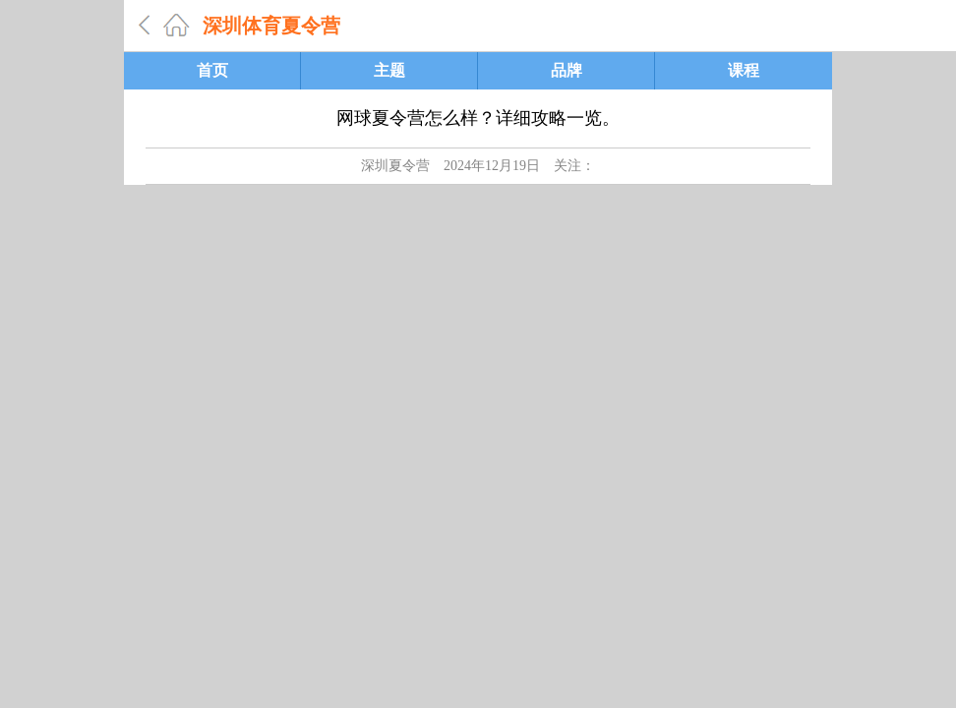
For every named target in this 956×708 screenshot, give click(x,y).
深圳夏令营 (395, 165)
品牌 (566, 70)
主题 (389, 70)
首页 (212, 70)
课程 (743, 70)
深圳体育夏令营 (271, 25)
